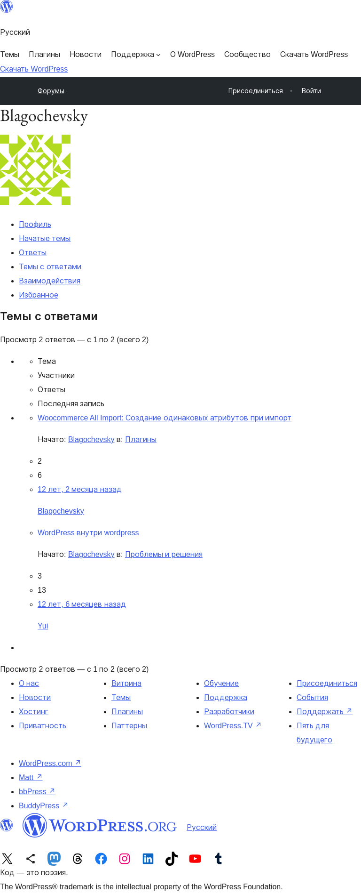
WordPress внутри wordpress (88, 533)
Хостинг (33, 712)
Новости (35, 697)
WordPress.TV (233, 726)
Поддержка (225, 697)
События (312, 697)
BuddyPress (44, 806)
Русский (202, 827)
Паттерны (129, 726)
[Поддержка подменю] (136, 54)
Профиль (35, 224)
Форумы (51, 91)
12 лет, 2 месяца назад (80, 489)
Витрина (126, 683)
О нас (29, 683)
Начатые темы (45, 238)
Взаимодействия (49, 281)
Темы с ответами (50, 267)
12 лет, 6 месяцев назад (82, 604)
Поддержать (325, 712)
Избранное (38, 295)
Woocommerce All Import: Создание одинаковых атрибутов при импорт (164, 418)
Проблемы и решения (164, 554)
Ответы (33, 253)
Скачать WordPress (34, 69)
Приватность (42, 726)
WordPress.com (50, 763)
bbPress (37, 792)
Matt (31, 777)
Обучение (221, 683)
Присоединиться (327, 683)
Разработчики (229, 712)
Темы (121, 697)
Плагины (141, 439)
